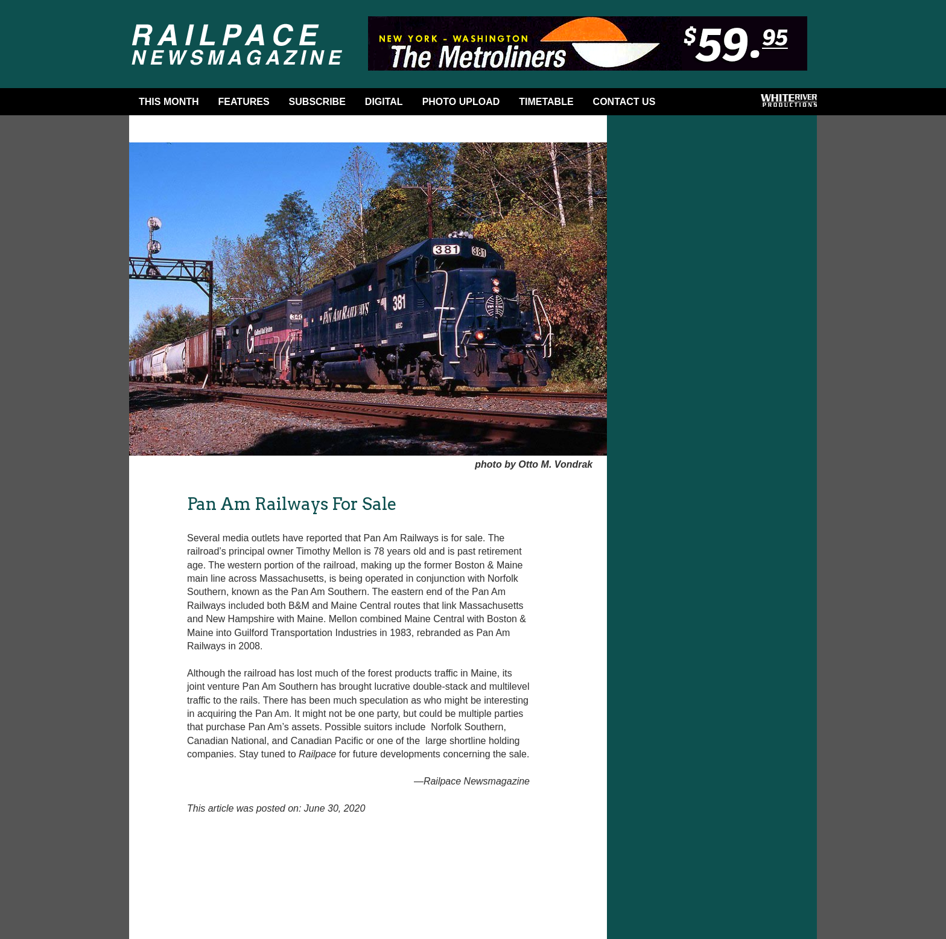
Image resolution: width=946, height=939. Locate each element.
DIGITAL (384, 102)
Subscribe (317, 102)
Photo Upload (461, 102)
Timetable (546, 102)
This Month (169, 102)
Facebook (684, 104)
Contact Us (624, 102)
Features (244, 102)
